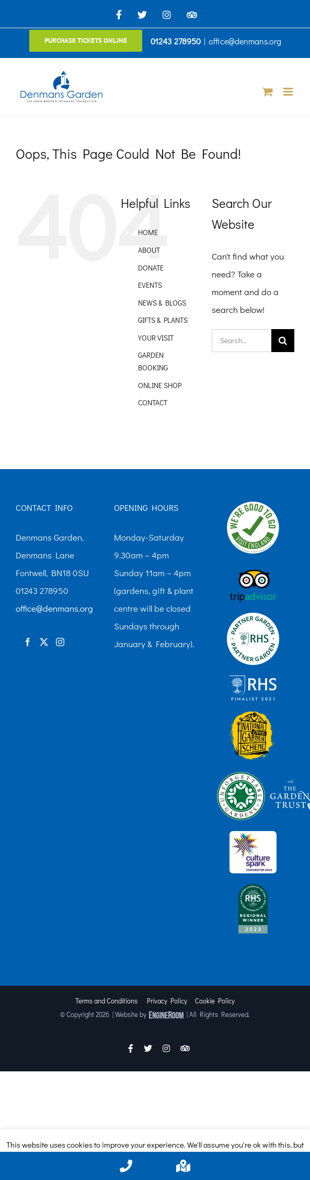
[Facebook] (28, 642)
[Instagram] (60, 642)
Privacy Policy (167, 1000)
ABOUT (149, 250)
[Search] (282, 340)
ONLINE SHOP (159, 385)
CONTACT (152, 402)
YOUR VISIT (156, 338)
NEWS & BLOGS (162, 303)
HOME (148, 232)
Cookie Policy (215, 1000)
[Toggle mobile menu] (288, 91)
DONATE (151, 268)
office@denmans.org (245, 41)
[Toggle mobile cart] (267, 91)
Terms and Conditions (106, 1000)
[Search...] (241, 340)
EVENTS (150, 285)
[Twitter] (44, 642)
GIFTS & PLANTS (163, 320)
